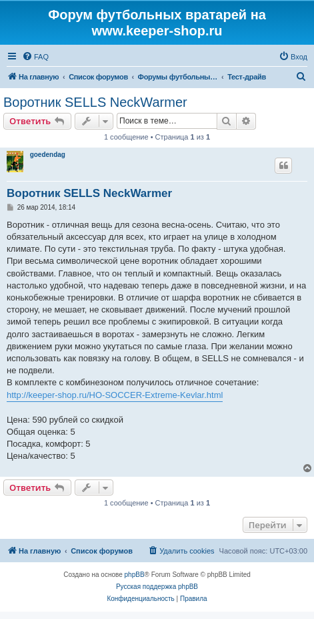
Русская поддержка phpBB (157, 586)
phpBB (135, 574)
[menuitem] (35, 57)
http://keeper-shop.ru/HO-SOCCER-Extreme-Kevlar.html (115, 395)
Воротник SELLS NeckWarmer (95, 102)
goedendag (47, 154)
